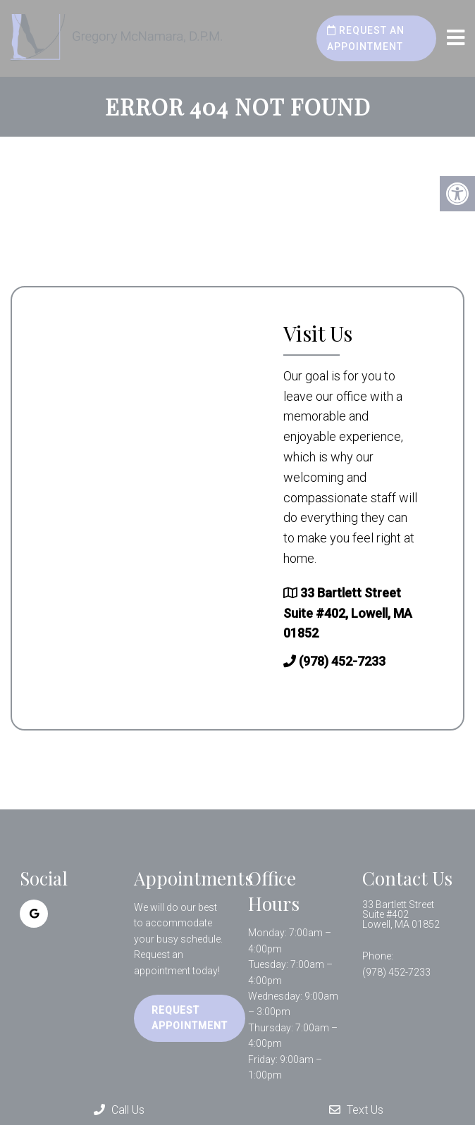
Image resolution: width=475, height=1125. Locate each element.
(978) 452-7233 (342, 661)
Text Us (356, 1110)
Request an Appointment (366, 38)
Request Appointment (190, 1018)
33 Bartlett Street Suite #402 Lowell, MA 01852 (401, 914)
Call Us (119, 1110)
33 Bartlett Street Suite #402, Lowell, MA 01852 (347, 613)
